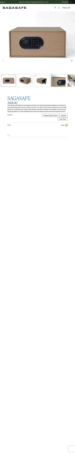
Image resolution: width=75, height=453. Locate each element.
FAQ (8, 135)
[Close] (72, 2)
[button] (71, 61)
